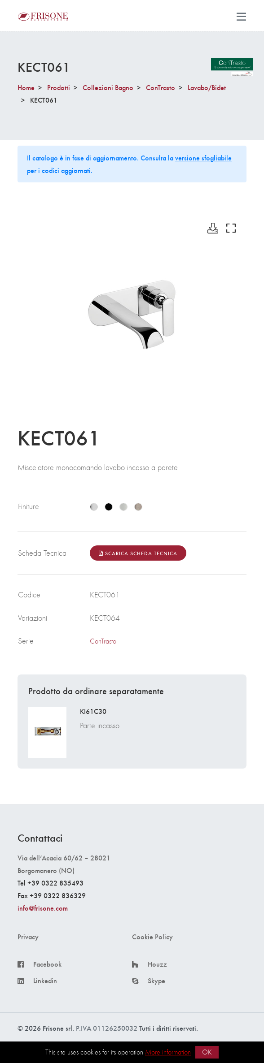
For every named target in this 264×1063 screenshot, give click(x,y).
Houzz (157, 963)
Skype (156, 980)
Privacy (28, 936)
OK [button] (207, 1052)
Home (26, 87)
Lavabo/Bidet (207, 87)
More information (168, 1052)
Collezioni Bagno (108, 87)
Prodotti (58, 87)
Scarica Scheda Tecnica (138, 553)
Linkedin (45, 980)
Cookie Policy (152, 936)
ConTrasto (160, 87)
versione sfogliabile (203, 157)
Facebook (47, 963)
